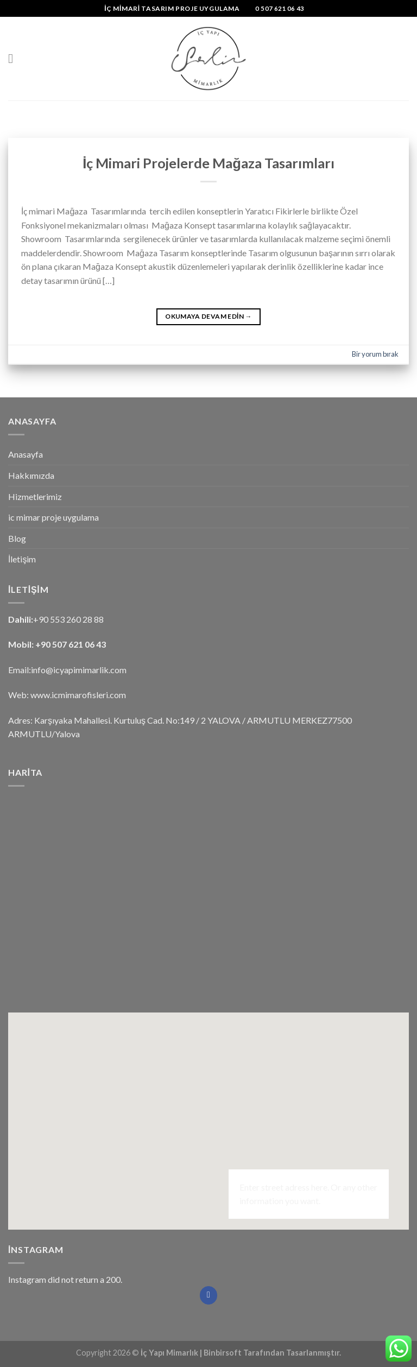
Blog (17, 538)
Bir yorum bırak (375, 354)
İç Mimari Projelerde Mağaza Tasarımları (208, 163)
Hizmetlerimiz (35, 496)
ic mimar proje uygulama (53, 517)
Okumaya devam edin (208, 316)
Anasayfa (25, 454)
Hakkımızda (31, 475)
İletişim (22, 559)
